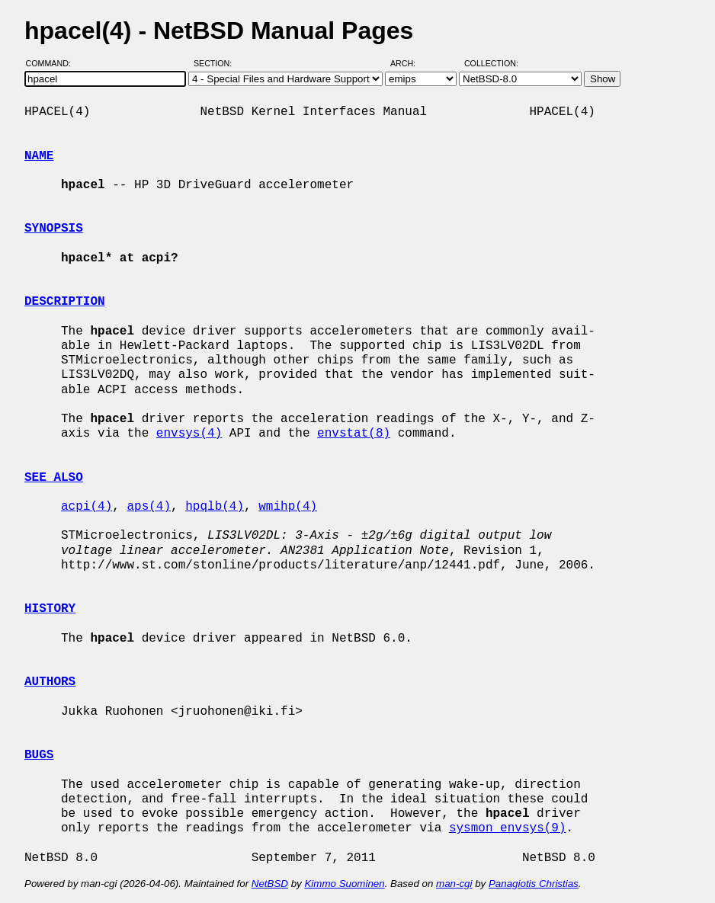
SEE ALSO (53, 477)
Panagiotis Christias (534, 883)
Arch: (409, 63)
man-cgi (454, 883)
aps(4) (149, 506)
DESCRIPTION (64, 301)
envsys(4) (189, 433)
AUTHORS (49, 682)
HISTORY (49, 608)
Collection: (491, 63)
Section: (216, 63)
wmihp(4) (287, 506)
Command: (53, 63)
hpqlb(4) (214, 506)
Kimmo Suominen (344, 883)
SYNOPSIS (53, 228)
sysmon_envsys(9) (507, 828)
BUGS (38, 755)
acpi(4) (86, 506)
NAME (38, 156)
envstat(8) (353, 433)
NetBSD (270, 883)
